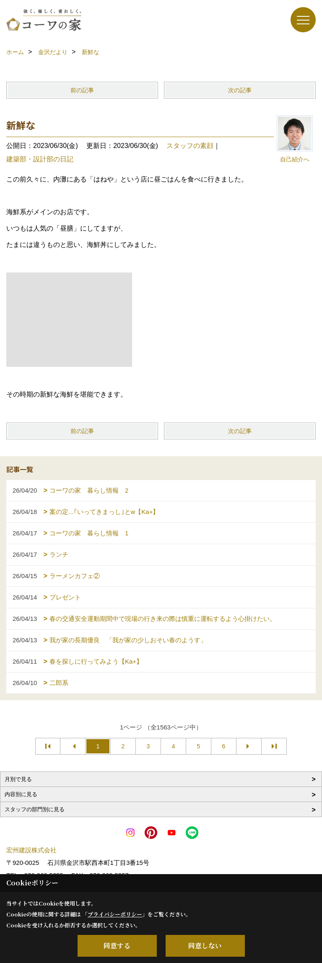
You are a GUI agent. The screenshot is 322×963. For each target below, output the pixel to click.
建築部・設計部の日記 (39, 159)
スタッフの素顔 (189, 145)
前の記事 (82, 90)
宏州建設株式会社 (31, 850)
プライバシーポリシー (115, 914)
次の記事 (240, 90)
